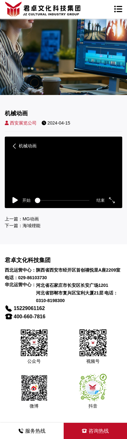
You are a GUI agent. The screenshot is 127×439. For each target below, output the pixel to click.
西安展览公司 (21, 122)
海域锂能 (31, 225)
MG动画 (31, 218)
